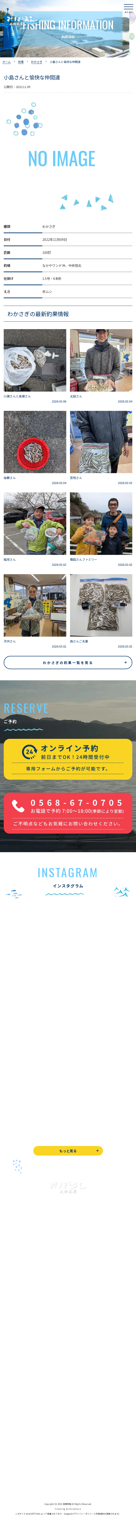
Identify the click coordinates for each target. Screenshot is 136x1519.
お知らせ (10, 1419)
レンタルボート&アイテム (23, 1342)
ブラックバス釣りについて (23, 1290)
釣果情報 (15, 1301)
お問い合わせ (13, 1444)
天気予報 (10, 1465)
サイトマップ (13, 1486)
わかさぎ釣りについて (20, 1311)
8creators (75, 1508)
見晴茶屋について (17, 1377)
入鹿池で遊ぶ (13, 1280)
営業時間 (15, 1388)
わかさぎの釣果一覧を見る (68, 662)
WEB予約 (11, 1433)
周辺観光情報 (13, 1454)
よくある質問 (13, 1367)
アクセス (10, 1398)
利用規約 (100, 1513)
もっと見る (68, 1150)
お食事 (8, 1357)
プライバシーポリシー (20, 1475)
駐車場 (8, 1409)
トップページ (13, 1269)
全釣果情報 (12, 1332)
